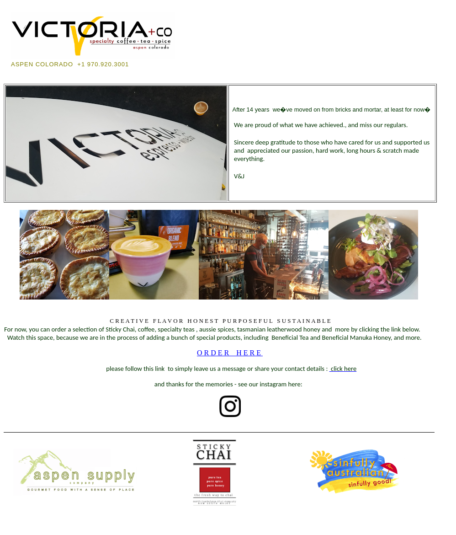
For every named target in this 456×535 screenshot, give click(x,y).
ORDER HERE (230, 353)
